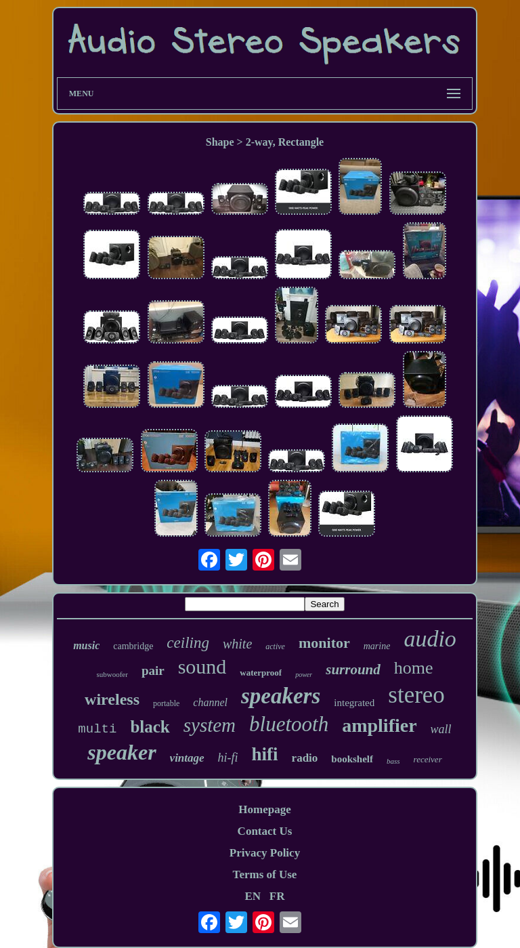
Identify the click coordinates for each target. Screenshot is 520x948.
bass (393, 761)
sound (202, 666)
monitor (324, 642)
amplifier (379, 725)
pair (153, 670)
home (413, 668)
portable (166, 703)
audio (430, 638)
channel (210, 702)
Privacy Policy (265, 852)
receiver (428, 759)
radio (305, 757)
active (275, 646)
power (303, 674)
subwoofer (111, 674)
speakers (280, 696)
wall (441, 729)
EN (252, 896)
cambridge (133, 646)
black (149, 727)
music (86, 645)
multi (97, 729)
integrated (354, 702)
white (237, 643)
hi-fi (228, 757)
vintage (187, 757)
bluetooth (288, 724)
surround (353, 669)
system (209, 725)
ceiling (188, 642)
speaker (121, 752)
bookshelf (352, 759)
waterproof (261, 672)
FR (277, 896)
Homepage (264, 809)
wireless (112, 699)
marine (377, 646)
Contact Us (265, 831)
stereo (416, 695)
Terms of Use (265, 874)
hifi (265, 754)
